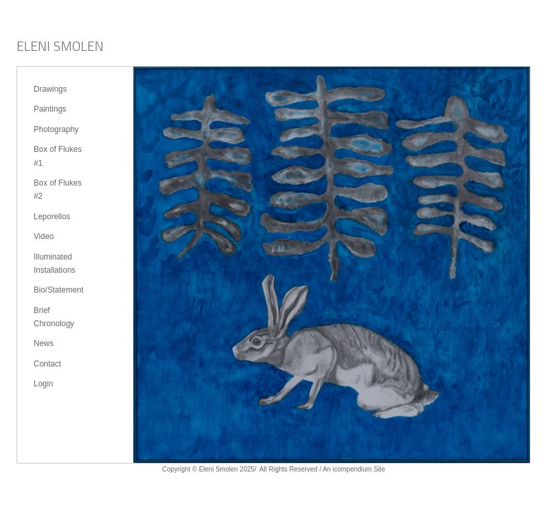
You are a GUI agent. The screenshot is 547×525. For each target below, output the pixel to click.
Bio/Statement (58, 290)
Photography (56, 129)
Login (43, 383)
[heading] (60, 48)
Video (44, 236)
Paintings (50, 109)
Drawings (50, 89)
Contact (47, 363)
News (44, 343)
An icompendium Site (353, 469)
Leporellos (52, 216)
